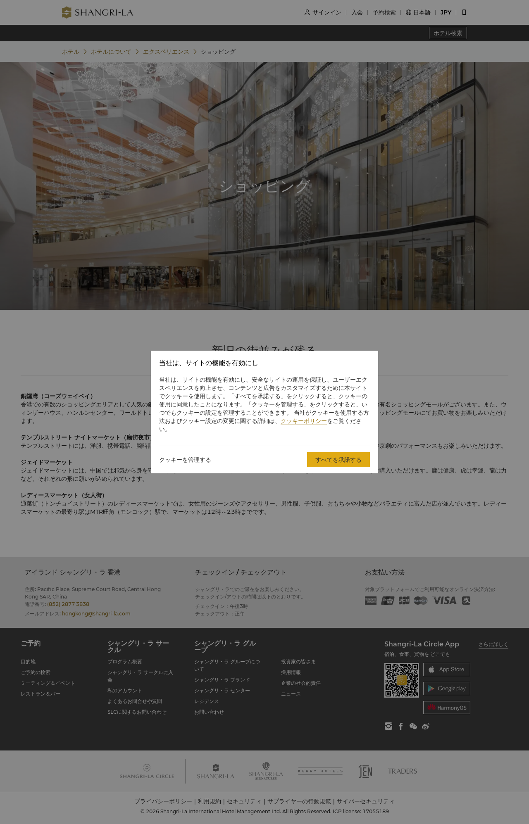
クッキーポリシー (304, 421)
